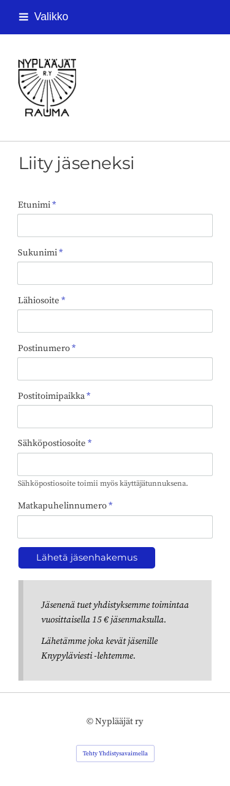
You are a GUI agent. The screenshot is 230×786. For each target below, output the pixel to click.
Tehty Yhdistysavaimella (115, 753)
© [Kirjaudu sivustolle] (90, 721)
